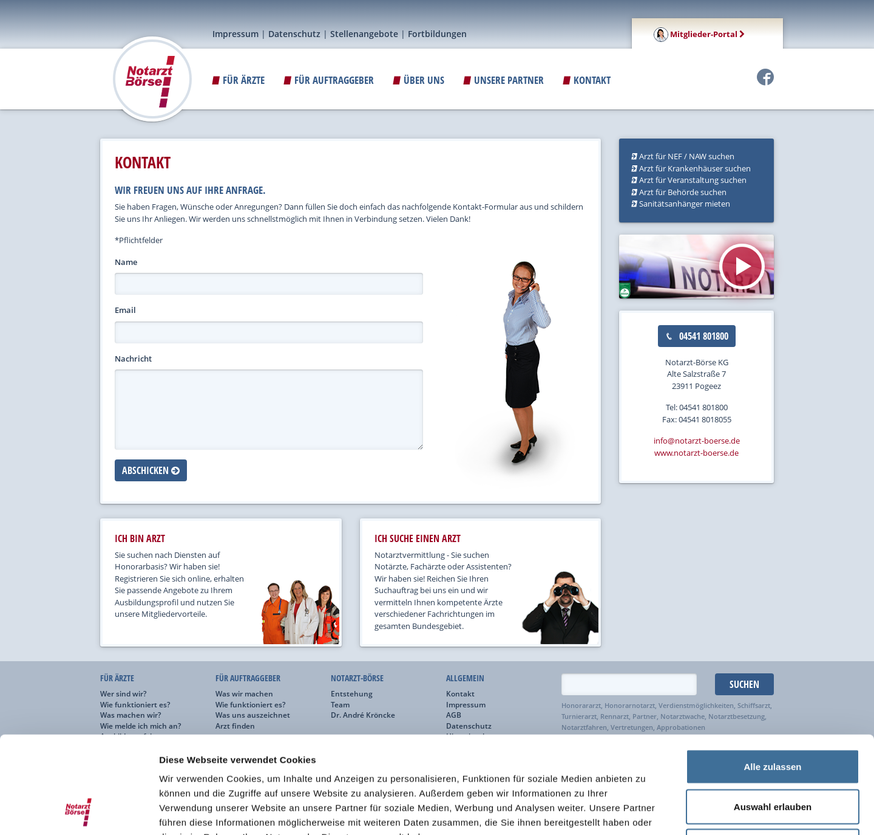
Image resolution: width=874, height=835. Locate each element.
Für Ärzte (238, 80)
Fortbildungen (437, 34)
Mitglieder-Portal (699, 34)
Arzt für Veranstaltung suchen (689, 179)
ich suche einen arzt (417, 538)
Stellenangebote (364, 34)
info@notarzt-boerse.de (697, 440)
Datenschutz (294, 34)
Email (125, 309)
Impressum (235, 34)
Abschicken (151, 470)
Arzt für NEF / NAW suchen (682, 156)
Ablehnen (772, 755)
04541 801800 (696, 336)
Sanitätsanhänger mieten (680, 203)
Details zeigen (645, 811)
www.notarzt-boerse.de (696, 452)
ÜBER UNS (418, 80)
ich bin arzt (140, 538)
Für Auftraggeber (328, 80)
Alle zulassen (772, 675)
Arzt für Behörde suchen (679, 192)
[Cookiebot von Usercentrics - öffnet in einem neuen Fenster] (78, 811)
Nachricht (133, 358)
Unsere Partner (503, 80)
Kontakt (587, 80)
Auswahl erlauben (772, 715)
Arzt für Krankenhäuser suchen (691, 168)
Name (126, 261)
